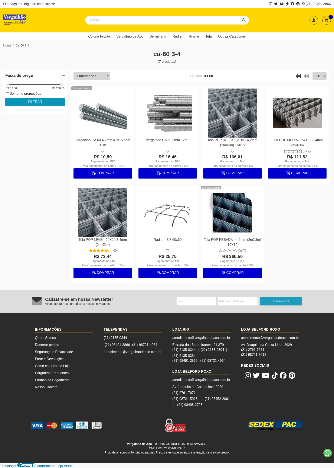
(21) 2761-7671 (184, 393)
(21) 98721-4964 (144, 345)
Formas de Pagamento (52, 380)
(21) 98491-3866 (316, 4)
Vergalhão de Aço (130, 36)
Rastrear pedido (47, 345)
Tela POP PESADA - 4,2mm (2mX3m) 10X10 (232, 242)
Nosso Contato (46, 387)
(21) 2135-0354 (184, 356)
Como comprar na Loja (52, 366)
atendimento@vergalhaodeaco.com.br (133, 352)
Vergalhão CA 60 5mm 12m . (167, 140)
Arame (194, 36)
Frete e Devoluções (50, 359)
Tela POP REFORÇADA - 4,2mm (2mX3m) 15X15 (232, 142)
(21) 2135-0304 (212, 350)
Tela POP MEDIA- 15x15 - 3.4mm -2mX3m (297, 142)
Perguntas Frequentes (52, 373)
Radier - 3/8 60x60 (168, 239)
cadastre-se (46, 4)
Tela (209, 36)
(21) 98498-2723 (189, 405)
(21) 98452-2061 (217, 399)
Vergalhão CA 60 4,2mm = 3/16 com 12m (102, 142)
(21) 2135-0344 (115, 338)
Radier (178, 36)
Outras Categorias (232, 36)
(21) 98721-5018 (184, 399)
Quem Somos (45, 338)
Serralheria (158, 36)
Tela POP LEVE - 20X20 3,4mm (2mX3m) (103, 242)
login (28, 4)
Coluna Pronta (99, 36)
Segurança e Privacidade (54, 352)
